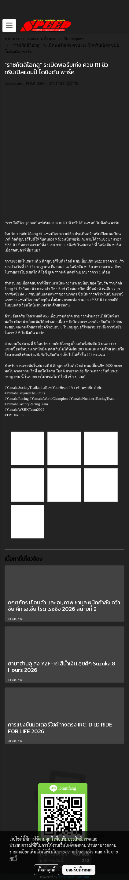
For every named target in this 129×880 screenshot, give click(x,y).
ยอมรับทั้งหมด (79, 869)
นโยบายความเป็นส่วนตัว (72, 851)
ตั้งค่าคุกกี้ (46, 869)
